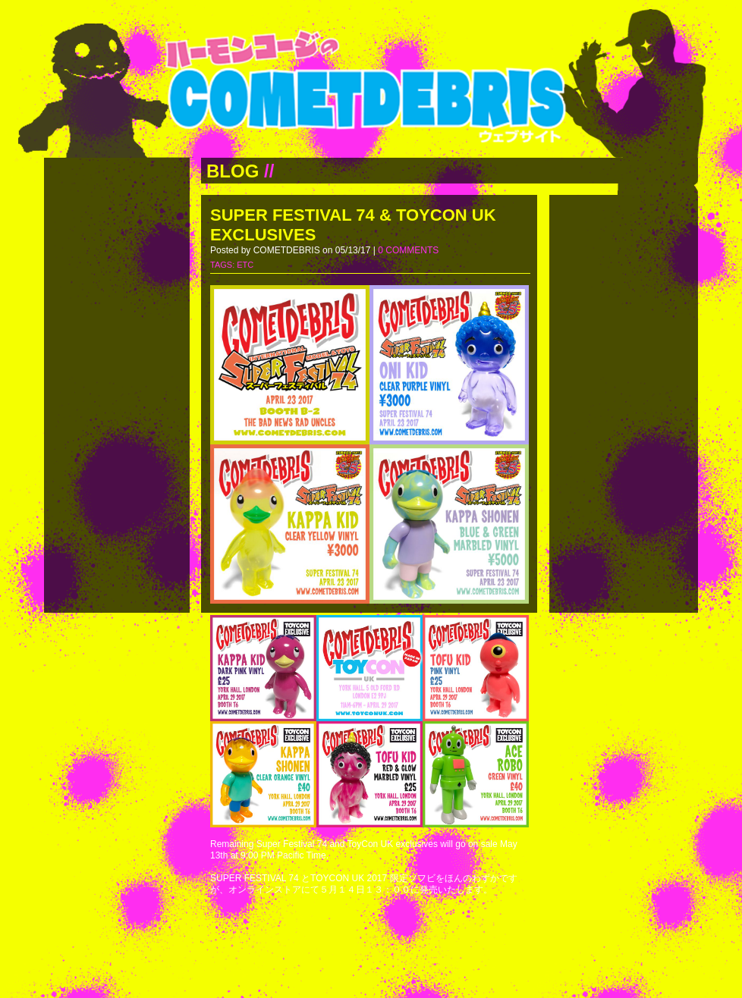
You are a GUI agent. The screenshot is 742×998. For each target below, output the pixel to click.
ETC (245, 264)
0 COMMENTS (408, 250)
